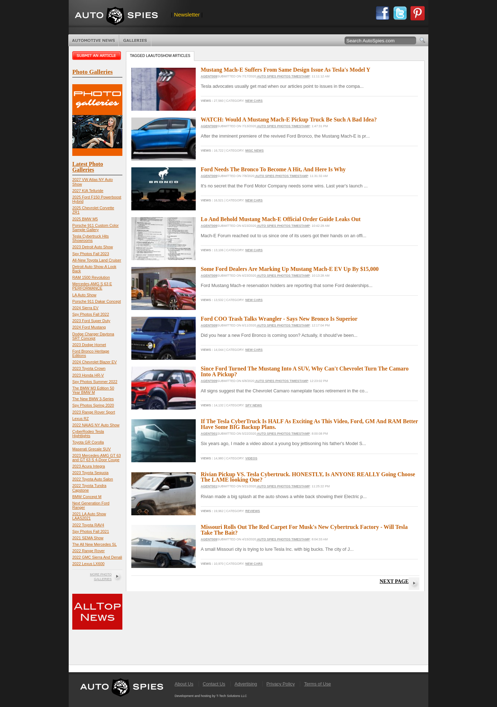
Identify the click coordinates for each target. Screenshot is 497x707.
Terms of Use (317, 684)
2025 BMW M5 (85, 219)
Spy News (253, 405)
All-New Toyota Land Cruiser (96, 260)
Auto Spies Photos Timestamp (283, 76)
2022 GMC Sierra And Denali (97, 557)
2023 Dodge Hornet (89, 345)
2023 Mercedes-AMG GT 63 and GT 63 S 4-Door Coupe (96, 457)
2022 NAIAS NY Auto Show (96, 425)
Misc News (254, 150)
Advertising (246, 684)
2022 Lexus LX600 (88, 564)
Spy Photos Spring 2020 (93, 405)
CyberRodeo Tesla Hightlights (88, 433)
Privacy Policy (281, 684)
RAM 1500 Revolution (91, 277)
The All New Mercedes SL (94, 544)
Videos (251, 458)
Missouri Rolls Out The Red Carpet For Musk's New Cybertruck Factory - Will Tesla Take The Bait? (304, 530)
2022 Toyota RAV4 (88, 525)
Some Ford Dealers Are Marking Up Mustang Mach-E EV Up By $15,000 (290, 269)
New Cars (254, 100)
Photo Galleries (135, 40)
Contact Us (214, 684)
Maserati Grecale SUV (91, 449)
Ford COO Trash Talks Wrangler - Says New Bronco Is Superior (279, 319)
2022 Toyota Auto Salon (92, 479)
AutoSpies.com (116, 16)
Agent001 (209, 433)
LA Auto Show (84, 295)
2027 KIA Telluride (87, 190)
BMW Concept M (87, 497)
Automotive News (93, 40)
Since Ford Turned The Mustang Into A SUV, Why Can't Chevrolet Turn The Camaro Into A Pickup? (305, 371)
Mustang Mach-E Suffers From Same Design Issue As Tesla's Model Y (285, 70)
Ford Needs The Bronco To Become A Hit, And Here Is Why (273, 169)
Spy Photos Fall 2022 (90, 314)
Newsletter (187, 14)
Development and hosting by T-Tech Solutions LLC (211, 696)
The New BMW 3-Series (93, 399)
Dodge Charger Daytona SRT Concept (93, 336)
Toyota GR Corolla (88, 442)
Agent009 (209, 76)
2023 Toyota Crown (89, 368)
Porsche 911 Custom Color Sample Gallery (95, 227)
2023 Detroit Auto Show (92, 247)
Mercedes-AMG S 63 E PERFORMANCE (92, 286)
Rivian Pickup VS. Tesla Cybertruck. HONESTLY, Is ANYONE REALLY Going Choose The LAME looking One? (308, 477)
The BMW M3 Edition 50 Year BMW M (93, 390)
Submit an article (97, 55)
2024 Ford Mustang (89, 327)
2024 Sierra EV (85, 308)
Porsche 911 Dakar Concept (96, 301)
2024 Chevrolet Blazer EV (94, 362)
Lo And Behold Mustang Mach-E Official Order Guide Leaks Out (281, 219)
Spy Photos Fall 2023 (90, 254)
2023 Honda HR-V (88, 375)
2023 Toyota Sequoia (90, 472)
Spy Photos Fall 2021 (90, 531)
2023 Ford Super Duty (91, 321)
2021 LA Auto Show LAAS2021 (89, 516)
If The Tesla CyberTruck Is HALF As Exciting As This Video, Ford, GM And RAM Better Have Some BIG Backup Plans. (309, 424)
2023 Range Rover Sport (93, 412)
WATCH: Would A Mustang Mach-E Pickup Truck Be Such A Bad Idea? (289, 119)
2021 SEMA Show (87, 538)
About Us (184, 684)
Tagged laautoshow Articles (160, 56)
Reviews (252, 511)
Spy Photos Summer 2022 (94, 381)
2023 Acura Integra (88, 466)
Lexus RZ (80, 418)
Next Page (394, 581)
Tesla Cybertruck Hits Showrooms (90, 238)
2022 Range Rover (88, 551)
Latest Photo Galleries (87, 167)
